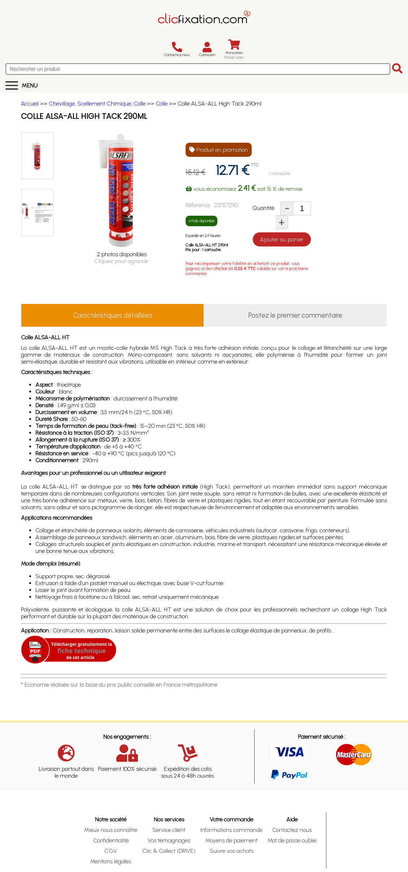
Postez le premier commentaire (295, 315)
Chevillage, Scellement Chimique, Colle (97, 103)
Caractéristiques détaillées (112, 315)
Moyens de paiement (231, 840)
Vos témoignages (169, 840)
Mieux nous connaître (110, 829)
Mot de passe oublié (292, 840)
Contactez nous (292, 829)
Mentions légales (110, 861)
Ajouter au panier (282, 239)
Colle (162, 103)
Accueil (30, 103)
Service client (168, 829)
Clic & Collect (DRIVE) (168, 850)
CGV (110, 850)
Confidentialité (111, 840)
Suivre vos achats (231, 850)
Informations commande (231, 829)
